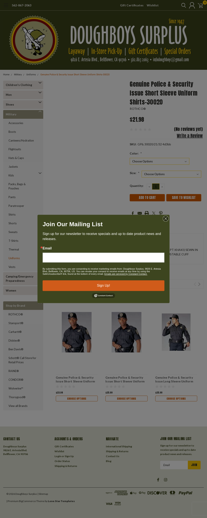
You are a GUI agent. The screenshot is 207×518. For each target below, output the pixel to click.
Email (47, 248)
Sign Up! (103, 285)
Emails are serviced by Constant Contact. (125, 274)
